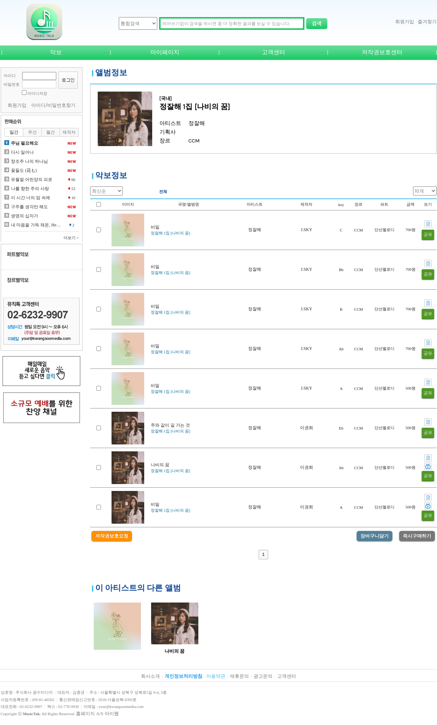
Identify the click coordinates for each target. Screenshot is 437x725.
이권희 (306, 427)
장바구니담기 (374, 536)
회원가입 (404, 21)
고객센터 (273, 52)
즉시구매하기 (417, 536)
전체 (163, 191)
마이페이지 (164, 52)
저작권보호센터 (382, 52)
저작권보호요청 (111, 536)
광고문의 (263, 676)
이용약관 (215, 676)
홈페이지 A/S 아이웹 (97, 713)
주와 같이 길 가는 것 (170, 425)
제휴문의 (239, 676)
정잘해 (254, 229)
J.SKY (306, 229)
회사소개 (150, 676)
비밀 (155, 227)
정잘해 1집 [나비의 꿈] (170, 233)
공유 (428, 234)
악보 (56, 52)
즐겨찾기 (427, 21)
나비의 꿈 (160, 464)
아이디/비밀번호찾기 (53, 105)
